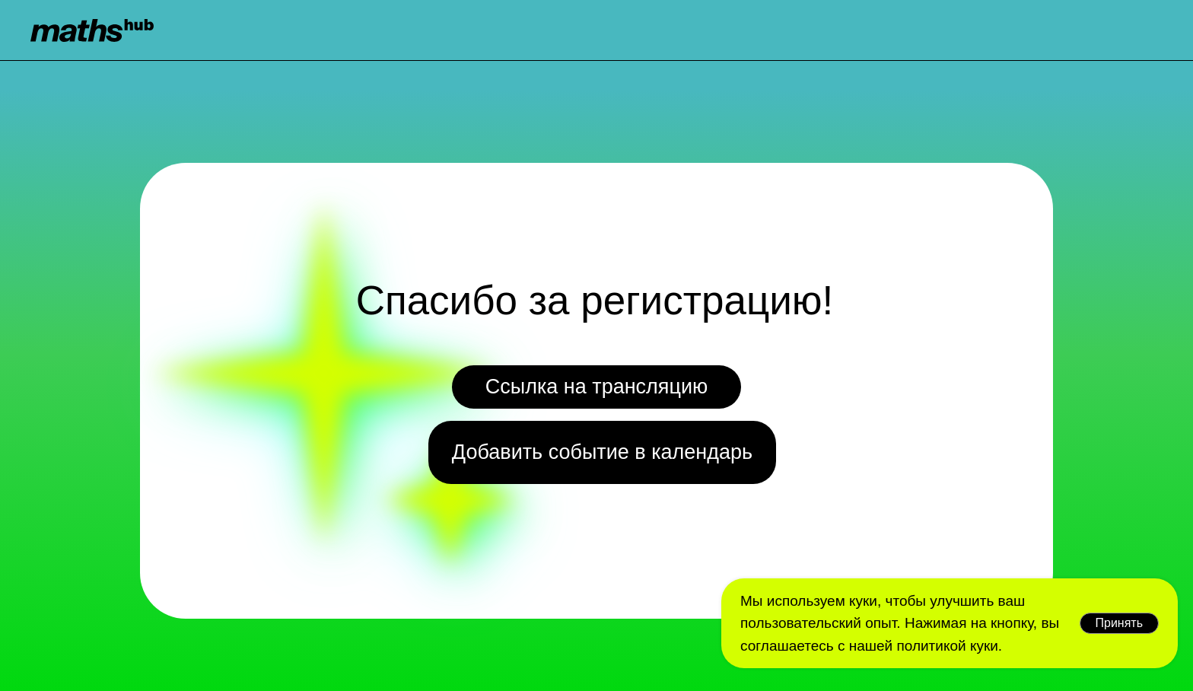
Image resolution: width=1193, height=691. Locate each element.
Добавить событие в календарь (602, 452)
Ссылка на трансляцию (596, 386)
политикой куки (946, 646)
